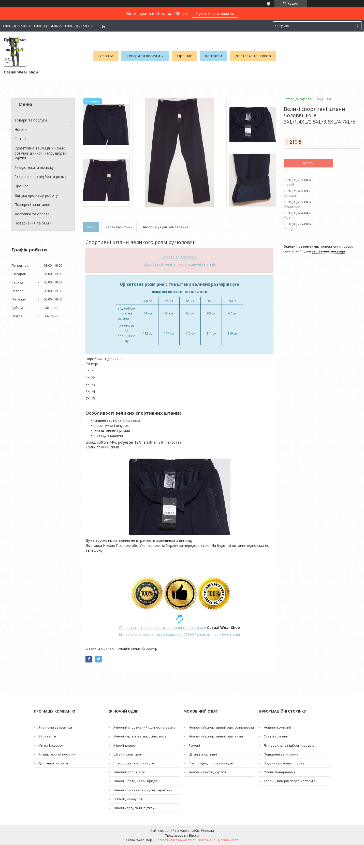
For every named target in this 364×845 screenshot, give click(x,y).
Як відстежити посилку (34, 167)
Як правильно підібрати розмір (40, 176)
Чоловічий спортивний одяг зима (216, 736)
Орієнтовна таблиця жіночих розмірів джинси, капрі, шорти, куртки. (40, 153)
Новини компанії (277, 727)
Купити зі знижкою (215, 13)
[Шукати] (356, 26)
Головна (105, 55)
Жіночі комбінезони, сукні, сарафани (142, 790)
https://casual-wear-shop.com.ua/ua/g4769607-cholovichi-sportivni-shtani (179, 634)
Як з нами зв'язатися (55, 727)
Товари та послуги (143, 55)
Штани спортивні (127, 754)
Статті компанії (276, 736)
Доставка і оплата (53, 763)
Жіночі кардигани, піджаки (134, 808)
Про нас (184, 55)
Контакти (213, 55)
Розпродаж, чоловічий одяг (211, 763)
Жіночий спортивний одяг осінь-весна (144, 727)
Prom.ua (207, 830)
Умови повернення (279, 772)
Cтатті (20, 138)
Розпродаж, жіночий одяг (133, 763)
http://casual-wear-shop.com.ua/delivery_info (179, 264)
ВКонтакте (47, 736)
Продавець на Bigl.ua (182, 835)
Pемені (194, 745)
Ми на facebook (51, 745)
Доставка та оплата (253, 55)
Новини (20, 129)
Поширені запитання (32, 204)
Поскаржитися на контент (175, 840)
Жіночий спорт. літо (129, 772)
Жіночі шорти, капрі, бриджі (135, 781)
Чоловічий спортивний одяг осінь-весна (221, 727)
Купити (308, 163)
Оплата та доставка (180, 256)
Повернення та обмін (33, 223)
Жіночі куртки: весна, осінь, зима (140, 736)
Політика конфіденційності (218, 840)
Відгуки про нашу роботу (36, 195)
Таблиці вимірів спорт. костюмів (290, 781)
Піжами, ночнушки (128, 799)
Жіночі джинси (125, 745)
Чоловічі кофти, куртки (207, 772)
